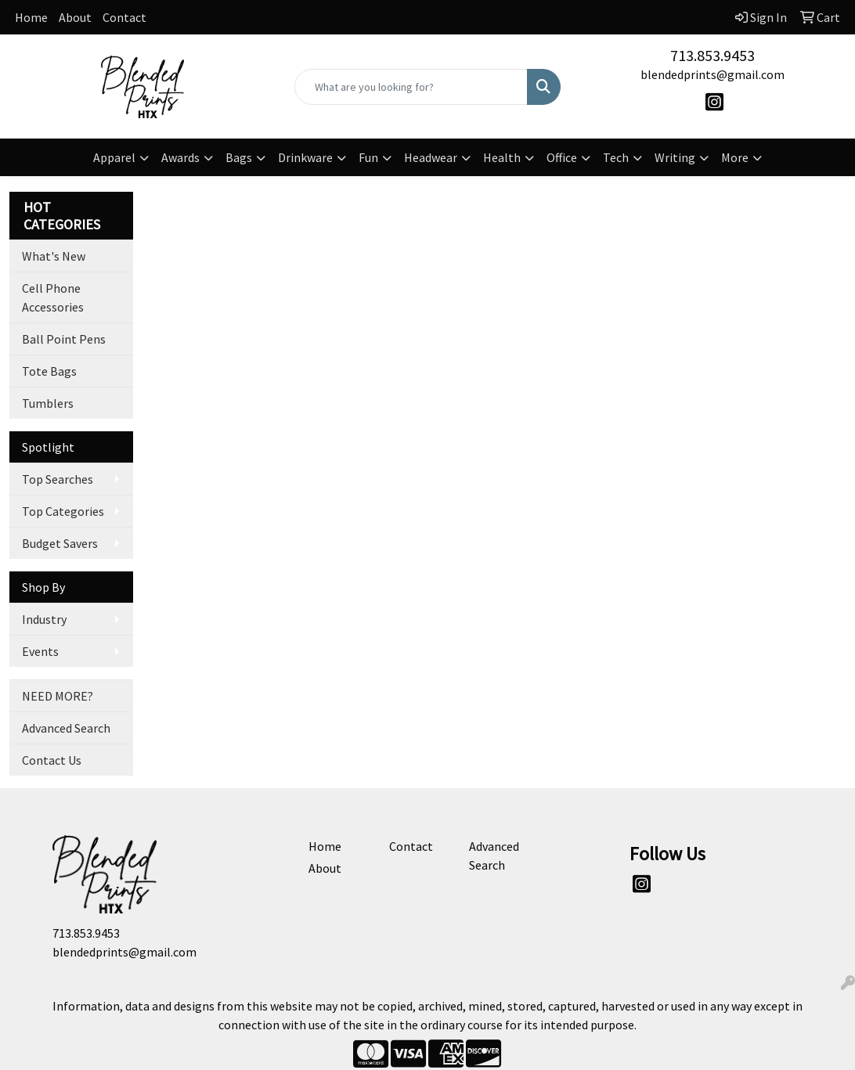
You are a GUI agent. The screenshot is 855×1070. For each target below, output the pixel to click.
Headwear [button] (430, 157)
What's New (53, 256)
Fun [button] (368, 157)
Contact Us (51, 760)
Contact (124, 17)
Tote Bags (49, 371)
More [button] (735, 157)
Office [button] (562, 157)
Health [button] (502, 157)
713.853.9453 (712, 55)
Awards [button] (180, 157)
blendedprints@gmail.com (712, 74)
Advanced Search (66, 728)
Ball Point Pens (64, 339)
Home (31, 17)
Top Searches (57, 479)
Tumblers (48, 403)
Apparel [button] (114, 157)
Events (40, 651)
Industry (44, 619)
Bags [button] (238, 157)
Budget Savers (60, 543)
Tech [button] (616, 157)
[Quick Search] (411, 87)
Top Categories (63, 511)
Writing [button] (675, 157)
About (75, 17)
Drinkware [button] (305, 157)
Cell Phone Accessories (53, 297)
